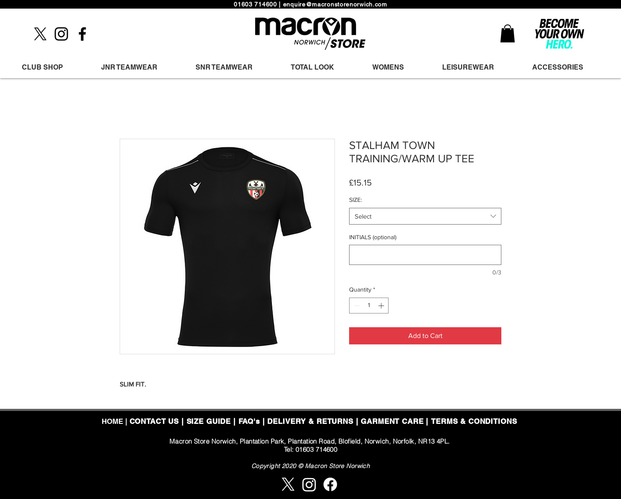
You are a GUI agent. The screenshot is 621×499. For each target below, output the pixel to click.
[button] (507, 33)
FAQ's (249, 421)
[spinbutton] (369, 305)
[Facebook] (82, 34)
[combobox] (425, 216)
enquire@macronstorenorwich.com (335, 4)
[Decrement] (355, 305)
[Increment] (382, 305)
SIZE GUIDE (209, 421)
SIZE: (355, 199)
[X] (40, 34)
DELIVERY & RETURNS (310, 421)
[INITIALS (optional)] (425, 255)
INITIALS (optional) (372, 237)
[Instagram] (61, 34)
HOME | (116, 421)
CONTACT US (154, 421)
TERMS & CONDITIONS (474, 421)
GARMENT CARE (392, 421)
